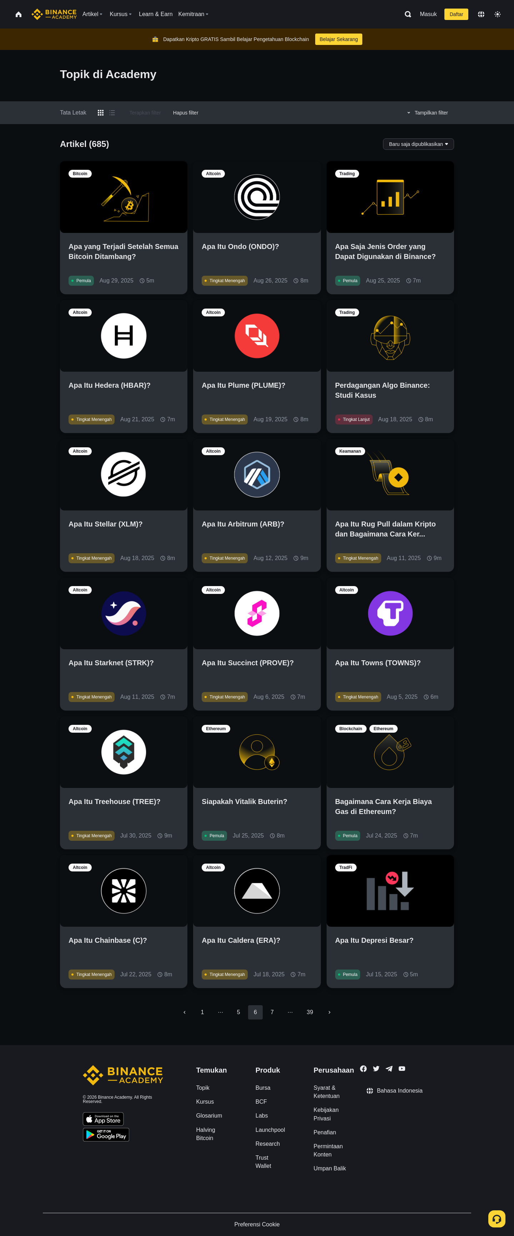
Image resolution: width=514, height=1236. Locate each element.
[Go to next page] (329, 1012)
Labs (262, 1116)
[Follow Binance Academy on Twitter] (376, 1069)
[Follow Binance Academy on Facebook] (363, 1068)
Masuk (428, 14)
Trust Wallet (263, 1162)
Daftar (456, 14)
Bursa (263, 1088)
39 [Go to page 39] (310, 1012)
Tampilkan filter (426, 112)
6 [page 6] (255, 1012)
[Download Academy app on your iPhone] (103, 1120)
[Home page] (54, 14)
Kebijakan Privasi (326, 1114)
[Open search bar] (405, 14)
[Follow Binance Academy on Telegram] (389, 1068)
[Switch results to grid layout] (100, 112)
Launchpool (270, 1130)
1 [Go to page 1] (202, 1012)
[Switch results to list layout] (112, 112)
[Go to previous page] (184, 1012)
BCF (261, 1102)
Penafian (325, 1132)
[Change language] (481, 14)
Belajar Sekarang (338, 39)
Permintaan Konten (328, 1150)
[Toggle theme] (497, 14)
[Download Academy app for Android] (106, 1136)
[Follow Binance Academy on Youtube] (401, 1068)
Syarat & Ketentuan (327, 1092)
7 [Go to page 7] (272, 1012)
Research (268, 1144)
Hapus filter (185, 113)
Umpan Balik (330, 1168)
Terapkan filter (145, 113)
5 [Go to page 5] (238, 1012)
